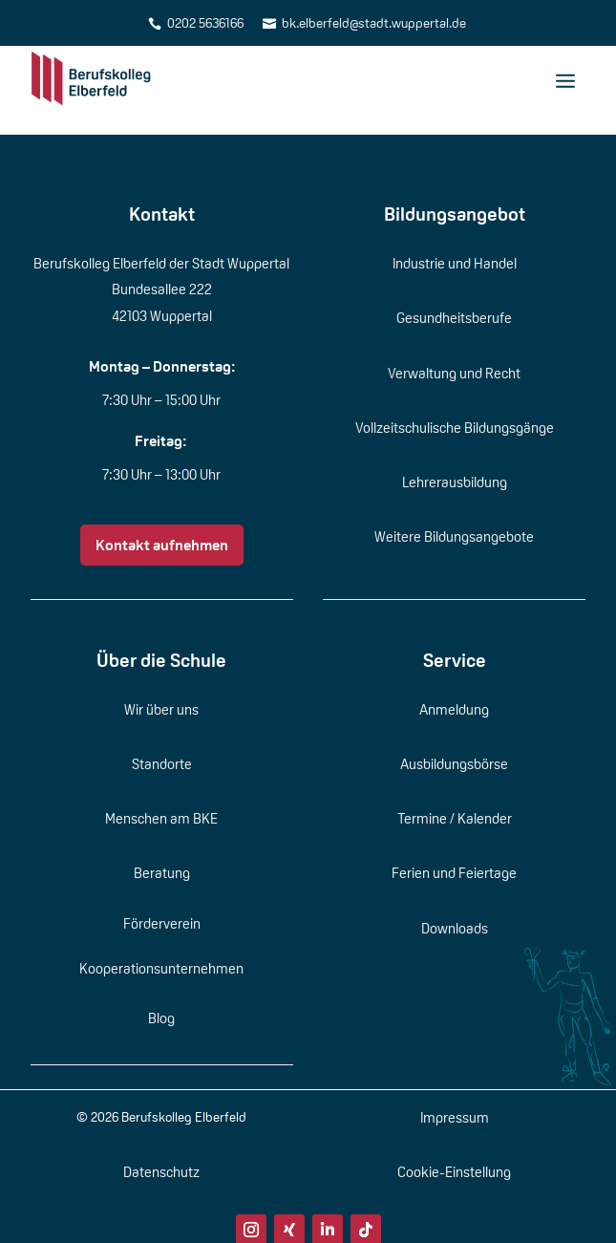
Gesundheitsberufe (454, 318)
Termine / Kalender (454, 818)
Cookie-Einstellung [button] (454, 1172)
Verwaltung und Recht (454, 373)
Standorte (162, 764)
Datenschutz (161, 1172)
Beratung (162, 873)
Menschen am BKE (161, 818)
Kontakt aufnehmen (162, 545)
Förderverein (162, 923)
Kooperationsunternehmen (161, 968)
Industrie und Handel (455, 263)
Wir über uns (161, 709)
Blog (161, 1018)
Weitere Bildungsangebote (454, 536)
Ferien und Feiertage (454, 873)
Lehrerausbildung (454, 482)
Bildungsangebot (454, 214)
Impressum (454, 1117)
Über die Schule (161, 660)
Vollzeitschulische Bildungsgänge (454, 427)
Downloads (454, 928)
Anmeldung (454, 709)
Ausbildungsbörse (454, 764)
